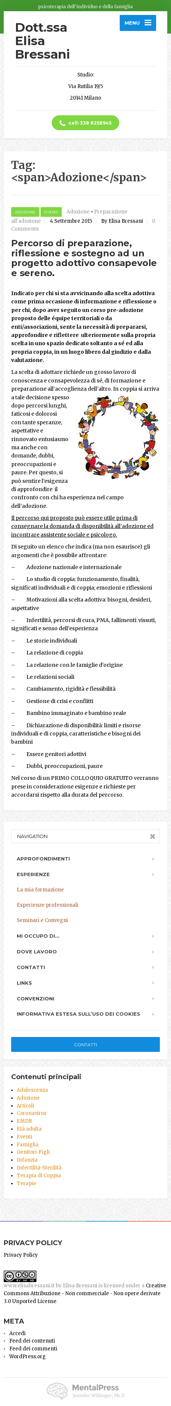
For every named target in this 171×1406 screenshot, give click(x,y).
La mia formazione (40, 890)
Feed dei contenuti (32, 1341)
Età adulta (29, 1129)
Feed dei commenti (33, 1349)
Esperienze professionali (47, 905)
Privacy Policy (21, 1255)
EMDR (24, 1121)
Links (24, 983)
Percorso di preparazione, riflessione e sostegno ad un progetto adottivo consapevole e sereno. (84, 258)
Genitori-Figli (33, 1152)
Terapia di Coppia (39, 1175)
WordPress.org (27, 1356)
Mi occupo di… (38, 936)
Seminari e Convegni (42, 920)
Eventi (51, 212)
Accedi (17, 1333)
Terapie (26, 1183)
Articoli (25, 1106)
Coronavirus (31, 1113)
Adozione (25, 212)
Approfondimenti (43, 859)
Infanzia (27, 1160)
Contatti (31, 967)
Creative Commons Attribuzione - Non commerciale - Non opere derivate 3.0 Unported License (85, 1293)
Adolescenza (32, 1090)
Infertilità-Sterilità (39, 1168)
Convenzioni (35, 999)
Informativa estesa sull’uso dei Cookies (78, 1014)
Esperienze (33, 874)
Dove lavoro (37, 951)
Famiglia (28, 1144)
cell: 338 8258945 (85, 123)
